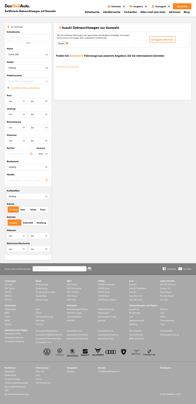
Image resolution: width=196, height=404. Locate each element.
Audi (38, 309)
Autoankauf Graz (105, 330)
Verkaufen (130, 12)
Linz (131, 316)
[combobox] (21, 154)
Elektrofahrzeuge (106, 309)
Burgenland (134, 312)
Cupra (7, 316)
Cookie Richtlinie (12, 379)
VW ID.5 (8, 299)
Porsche (39, 324)
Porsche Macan (167, 295)
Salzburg (133, 324)
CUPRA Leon (103, 288)
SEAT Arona (72, 295)
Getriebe (11, 216)
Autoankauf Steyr (106, 338)
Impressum (10, 371)
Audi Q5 (132, 291)
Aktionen (174, 12)
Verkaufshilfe (166, 330)
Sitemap (70, 371)
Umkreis (40, 148)
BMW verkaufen (136, 338)
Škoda (38, 312)
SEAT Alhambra (74, 288)
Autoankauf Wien (13, 333)
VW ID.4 (8, 295)
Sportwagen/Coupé (107, 316)
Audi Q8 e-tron (136, 299)
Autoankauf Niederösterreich (49, 334)
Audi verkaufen (136, 334)
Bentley (8, 324)
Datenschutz (10, 375)
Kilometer (12, 135)
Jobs (38, 375)
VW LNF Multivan (168, 284)
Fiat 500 (164, 299)
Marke (10, 48)
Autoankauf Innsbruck (108, 334)
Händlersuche (111, 12)
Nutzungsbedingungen (15, 386)
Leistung (11, 108)
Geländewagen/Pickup (77, 309)
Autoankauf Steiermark (77, 338)
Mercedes (40, 320)
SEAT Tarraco (73, 291)
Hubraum (11, 230)
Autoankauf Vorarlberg (77, 334)
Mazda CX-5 (165, 288)
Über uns (40, 371)
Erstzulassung (14, 121)
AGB (6, 390)
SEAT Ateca (72, 284)
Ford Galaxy (165, 291)
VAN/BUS (71, 320)
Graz (162, 312)
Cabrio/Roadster (74, 316)
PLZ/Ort (10, 148)
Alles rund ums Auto (153, 12)
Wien (162, 316)
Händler (11, 174)
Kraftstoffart (13, 190)
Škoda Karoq (41, 288)
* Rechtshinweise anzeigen (67, 66)
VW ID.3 (8, 291)
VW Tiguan (10, 288)
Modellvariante (14, 75)
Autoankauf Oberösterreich (48, 338)
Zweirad (101, 320)
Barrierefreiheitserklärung (16, 394)
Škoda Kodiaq (42, 284)
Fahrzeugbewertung (169, 334)
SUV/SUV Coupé (74, 312)
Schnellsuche (13, 31)
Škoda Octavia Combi (45, 291)
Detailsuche (92, 12)
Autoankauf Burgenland (47, 330)
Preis (9, 95)
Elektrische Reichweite (18, 243)
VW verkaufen (135, 330)
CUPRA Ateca (104, 291)
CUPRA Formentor (106, 284)
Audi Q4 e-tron (136, 295)
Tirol (162, 324)
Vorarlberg (134, 309)
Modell (10, 62)
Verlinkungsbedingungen (16, 382)
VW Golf (8, 284)
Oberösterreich (167, 320)
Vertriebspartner (43, 382)
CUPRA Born (103, 295)
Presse (39, 379)
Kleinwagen (103, 312)
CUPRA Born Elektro (107, 299)
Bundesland (12, 161)
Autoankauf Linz (74, 330)
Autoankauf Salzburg (14, 341)
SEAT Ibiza (71, 299)
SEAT (7, 312)
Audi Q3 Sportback (137, 288)
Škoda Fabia (41, 295)
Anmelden (182, 6)
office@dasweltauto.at (108, 371)
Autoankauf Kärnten (14, 337)
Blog (187, 12)
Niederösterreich (136, 320)
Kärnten (164, 309)
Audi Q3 (132, 284)
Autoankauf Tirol (43, 342)
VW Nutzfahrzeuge (44, 316)
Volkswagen (10, 309)
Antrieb (10, 203)
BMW (7, 320)
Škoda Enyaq (42, 299)
